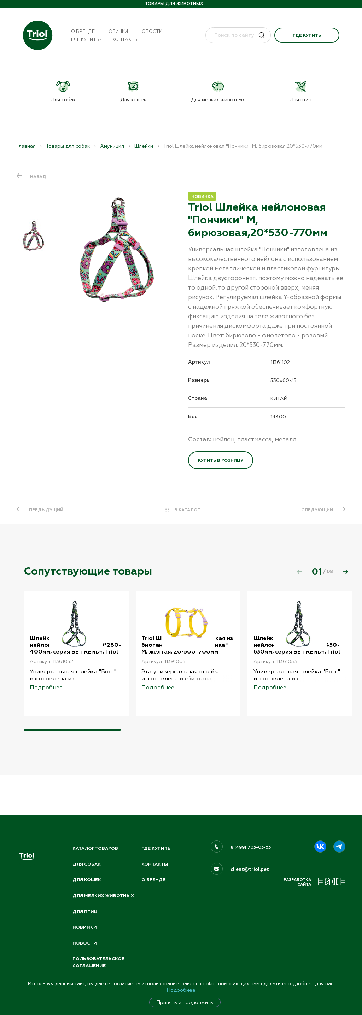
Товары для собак (68, 146)
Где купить (307, 35)
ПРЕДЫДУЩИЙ (47, 510)
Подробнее (181, 990)
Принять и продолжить (185, 1002)
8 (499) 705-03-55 (251, 837)
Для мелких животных (88, 890)
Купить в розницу (220, 460)
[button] (345, 571)
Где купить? (86, 39)
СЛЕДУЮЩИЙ (316, 510)
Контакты (125, 39)
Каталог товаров (96, 838)
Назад (38, 176)
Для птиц (85, 910)
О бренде (83, 31)
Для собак (86, 854)
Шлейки (143, 146)
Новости (150, 31)
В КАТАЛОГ (187, 510)
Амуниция (112, 146)
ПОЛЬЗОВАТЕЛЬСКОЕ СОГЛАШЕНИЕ (99, 962)
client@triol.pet (249, 859)
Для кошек (87, 870)
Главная (26, 146)
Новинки (116, 31)
